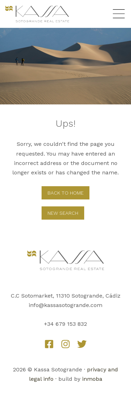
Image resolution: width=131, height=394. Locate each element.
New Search (63, 213)
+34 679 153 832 (65, 324)
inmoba (92, 379)
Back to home (65, 193)
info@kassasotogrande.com (65, 305)
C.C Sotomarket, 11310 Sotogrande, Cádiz (66, 295)
